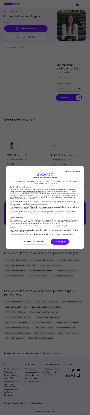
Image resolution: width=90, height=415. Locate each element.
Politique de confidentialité (41, 234)
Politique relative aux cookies (64, 234)
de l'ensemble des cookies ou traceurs (34, 192)
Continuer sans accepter (72, 171)
